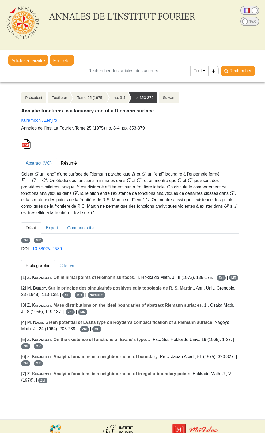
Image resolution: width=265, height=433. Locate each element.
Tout (198, 71)
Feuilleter (62, 60)
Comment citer (81, 228)
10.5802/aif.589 (47, 248)
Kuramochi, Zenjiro (39, 120)
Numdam (96, 295)
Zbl (25, 240)
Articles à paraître (28, 60)
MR (38, 240)
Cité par (67, 265)
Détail (31, 228)
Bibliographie (38, 265)
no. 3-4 (120, 98)
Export (52, 228)
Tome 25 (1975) (90, 98)
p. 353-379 (144, 98)
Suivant (169, 98)
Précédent (33, 98)
